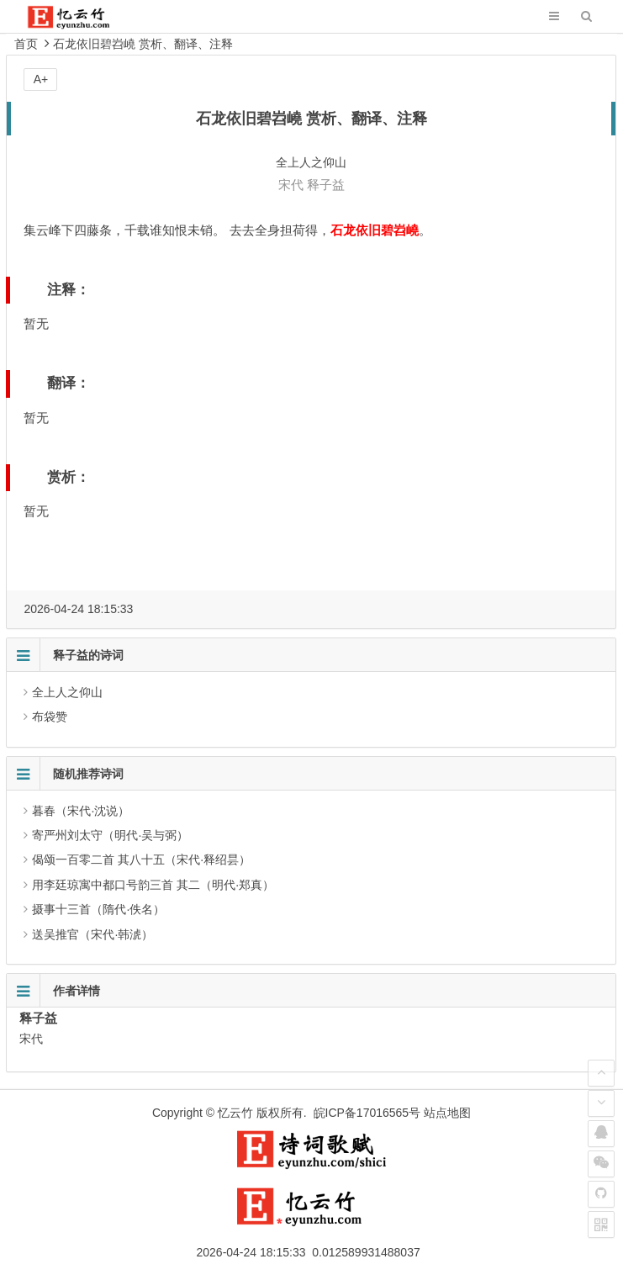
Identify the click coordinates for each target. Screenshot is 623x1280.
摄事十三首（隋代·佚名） (98, 909)
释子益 (326, 184)
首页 (26, 43)
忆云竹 (235, 1112)
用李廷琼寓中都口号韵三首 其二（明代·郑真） (153, 884)
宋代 (291, 184)
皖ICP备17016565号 (367, 1112)
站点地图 (447, 1112)
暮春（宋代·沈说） (80, 810)
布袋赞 (49, 716)
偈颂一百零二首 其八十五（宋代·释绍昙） (141, 859)
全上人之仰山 (67, 692)
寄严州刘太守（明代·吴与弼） (110, 835)
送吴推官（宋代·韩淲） (92, 934)
